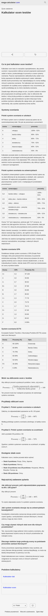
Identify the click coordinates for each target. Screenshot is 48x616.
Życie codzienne (7, 9)
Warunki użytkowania (27, 612)
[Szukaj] (45, 2)
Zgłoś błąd (39, 612)
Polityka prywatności (12, 612)
